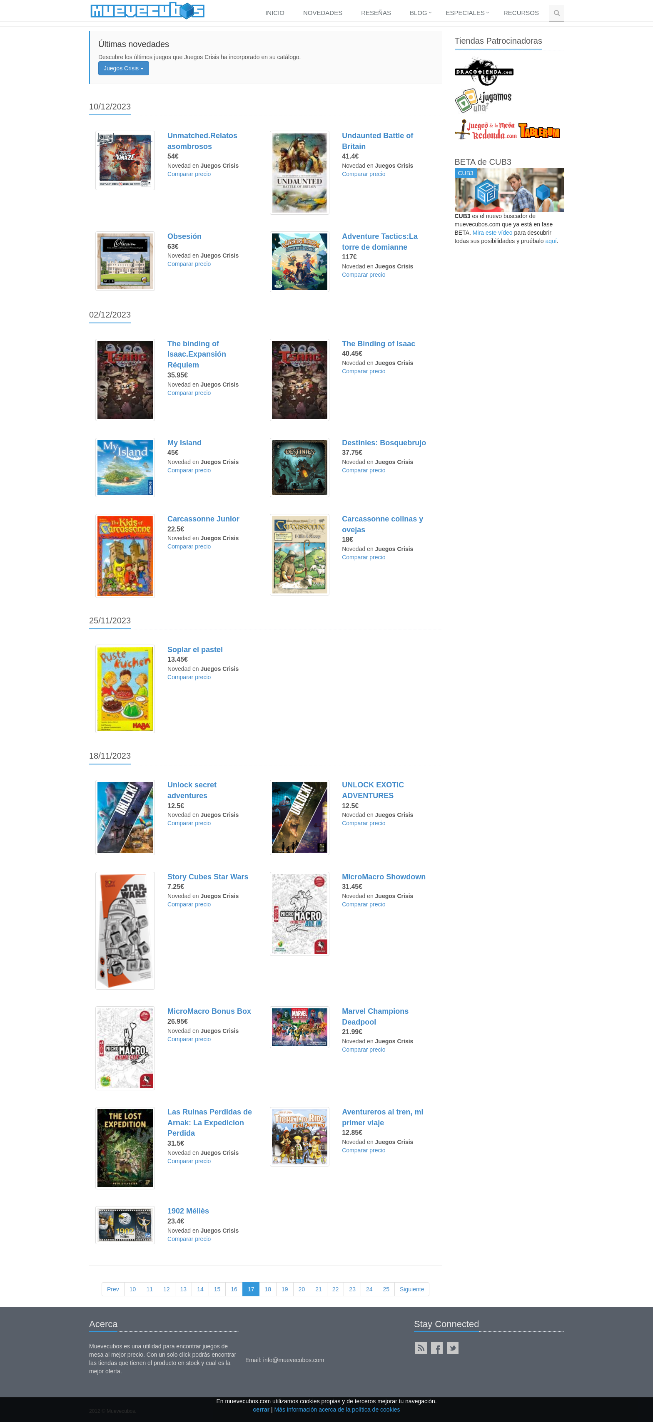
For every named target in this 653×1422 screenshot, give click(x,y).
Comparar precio (189, 174)
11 (149, 1289)
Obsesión (184, 236)
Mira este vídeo (493, 232)
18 (267, 1289)
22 (335, 1289)
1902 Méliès (188, 1211)
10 (133, 1289)
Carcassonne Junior (203, 519)
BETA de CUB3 (483, 161)
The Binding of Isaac (378, 344)
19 (285, 1289)
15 (217, 1289)
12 (166, 1289)
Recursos (521, 12)
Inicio (274, 12)
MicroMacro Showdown (384, 877)
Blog (418, 12)
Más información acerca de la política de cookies (337, 1409)
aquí (550, 241)
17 (251, 1289)
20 (302, 1289)
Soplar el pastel (195, 649)
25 (386, 1289)
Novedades (322, 12)
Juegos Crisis (124, 68)
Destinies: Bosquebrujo (384, 443)
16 (234, 1289)
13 (183, 1289)
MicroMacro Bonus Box (209, 1011)
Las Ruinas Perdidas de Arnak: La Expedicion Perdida (209, 1122)
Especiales (465, 12)
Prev (113, 1289)
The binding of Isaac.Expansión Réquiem (196, 354)
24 (369, 1289)
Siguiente (412, 1289)
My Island (184, 443)
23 (352, 1289)
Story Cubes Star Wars (207, 877)
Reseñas (376, 12)
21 (318, 1289)
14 (200, 1289)
